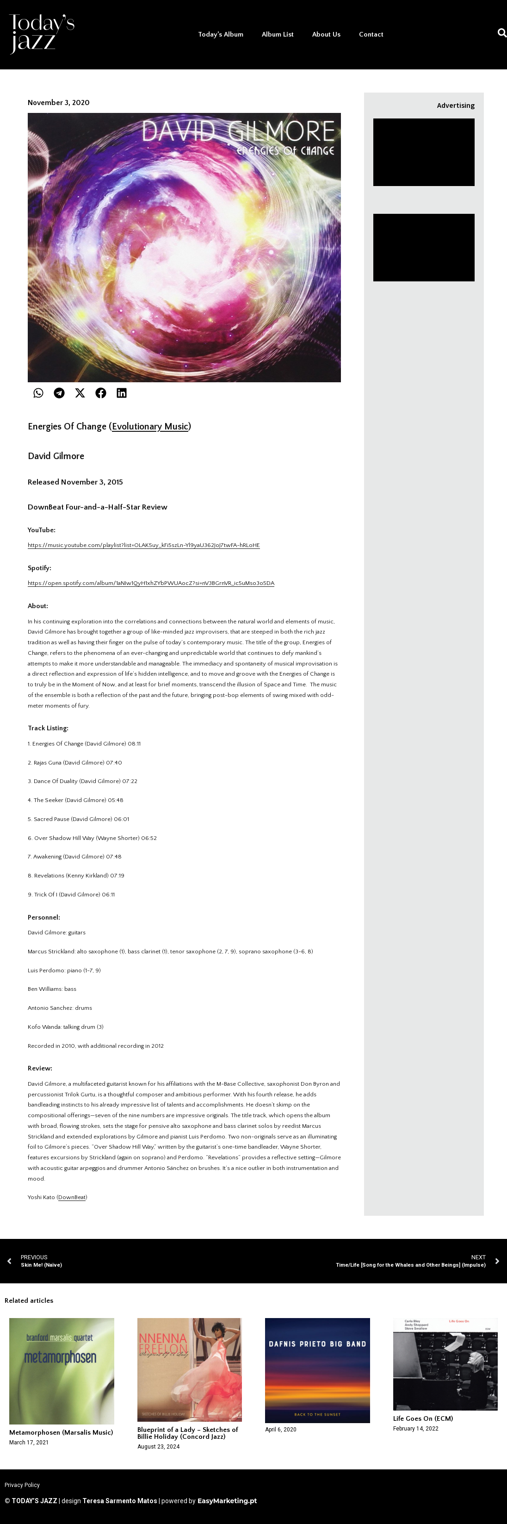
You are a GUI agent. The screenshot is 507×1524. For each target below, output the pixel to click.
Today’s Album (220, 34)
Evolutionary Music (150, 427)
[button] (38, 392)
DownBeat (72, 1197)
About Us (326, 34)
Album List (278, 34)
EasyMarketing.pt (226, 1501)
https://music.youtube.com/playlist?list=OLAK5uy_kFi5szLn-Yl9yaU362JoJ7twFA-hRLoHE (144, 545)
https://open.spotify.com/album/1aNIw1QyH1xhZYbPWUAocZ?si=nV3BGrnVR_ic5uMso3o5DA (151, 583)
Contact (371, 34)
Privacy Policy (22, 1485)
